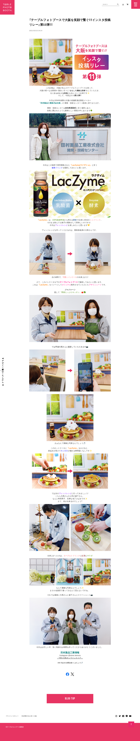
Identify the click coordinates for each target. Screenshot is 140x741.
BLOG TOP (70, 698)
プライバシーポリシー (12, 720)
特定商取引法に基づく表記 (29, 720)
